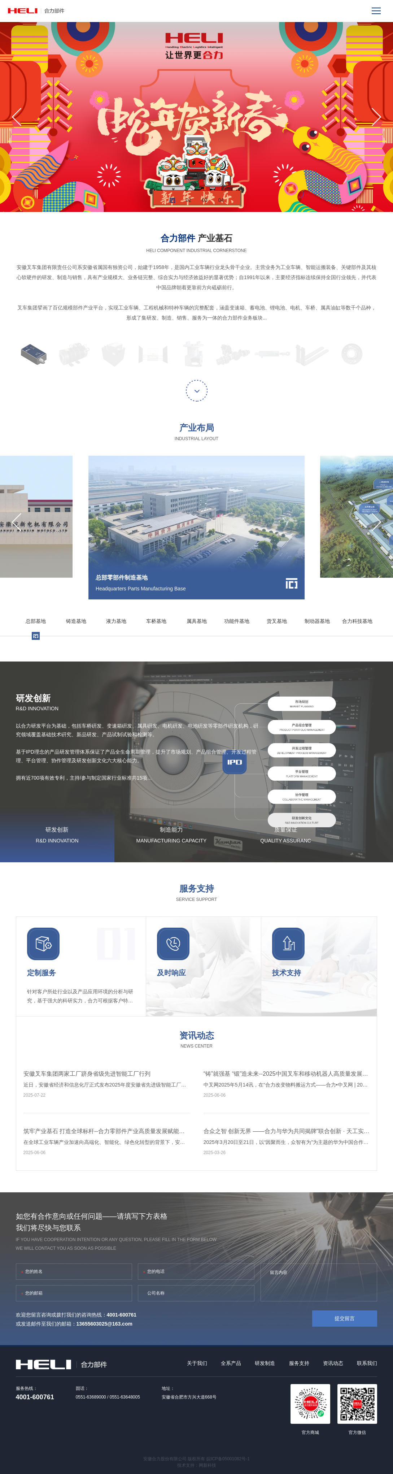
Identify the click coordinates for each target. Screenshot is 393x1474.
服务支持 (299, 1363)
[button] (16, 117)
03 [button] (205, 200)
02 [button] (188, 200)
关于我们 (197, 1363)
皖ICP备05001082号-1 (228, 1458)
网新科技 (207, 1465)
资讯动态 (333, 1363)
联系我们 (367, 1363)
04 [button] (221, 200)
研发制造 (265, 1363)
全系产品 (231, 1363)
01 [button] (172, 200)
